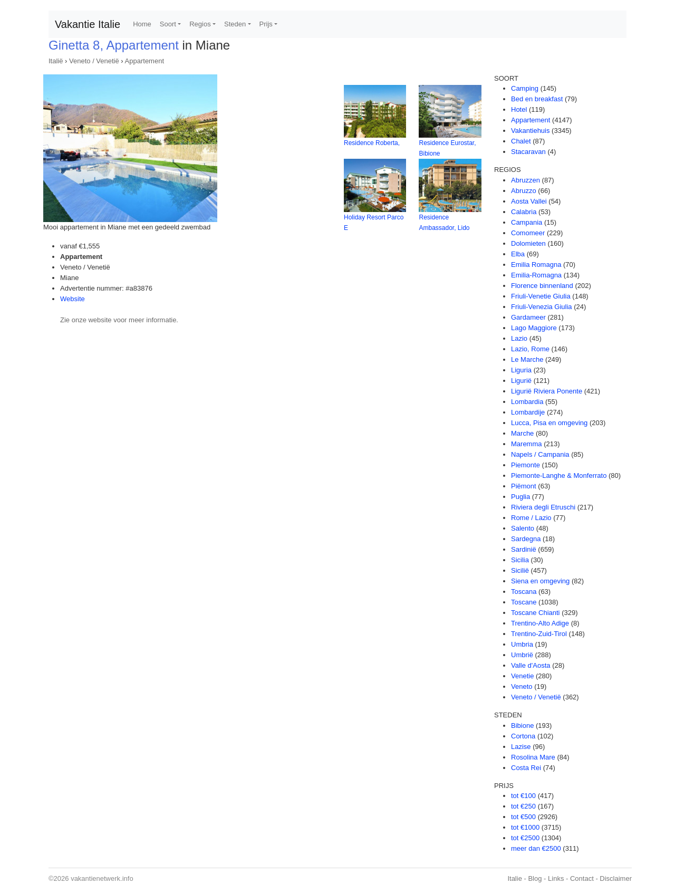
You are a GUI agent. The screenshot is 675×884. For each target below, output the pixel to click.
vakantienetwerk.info (102, 878)
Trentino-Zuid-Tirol (539, 634)
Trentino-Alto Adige (540, 623)
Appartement (144, 61)
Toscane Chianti (535, 613)
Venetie (522, 676)
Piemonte (525, 465)
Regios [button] (199, 24)
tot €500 (523, 817)
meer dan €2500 (536, 848)
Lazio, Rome (530, 349)
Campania (526, 222)
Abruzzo (523, 191)
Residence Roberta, (372, 143)
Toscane (523, 602)
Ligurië (521, 381)
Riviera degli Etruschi (543, 507)
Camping (524, 88)
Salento (522, 528)
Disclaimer (616, 878)
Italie (514, 878)
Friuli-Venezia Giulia (541, 307)
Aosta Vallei (529, 201)
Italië (56, 61)
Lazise (521, 747)
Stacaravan (528, 152)
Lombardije (528, 412)
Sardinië (523, 549)
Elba (518, 254)
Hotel (519, 109)
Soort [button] (168, 24)
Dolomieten (528, 243)
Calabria (523, 212)
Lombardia (527, 402)
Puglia (520, 497)
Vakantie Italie (87, 24)
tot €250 (523, 806)
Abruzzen (525, 180)
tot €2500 (525, 838)
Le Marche (527, 359)
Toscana (523, 591)
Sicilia (520, 560)
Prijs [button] (266, 24)
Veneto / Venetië (94, 61)
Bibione (522, 725)
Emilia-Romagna (536, 275)
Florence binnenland (542, 286)
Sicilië (520, 570)
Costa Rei (526, 768)
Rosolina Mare (533, 757)
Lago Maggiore (534, 328)
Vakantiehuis (530, 130)
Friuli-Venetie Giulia (541, 296)
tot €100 (523, 796)
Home (142, 24)
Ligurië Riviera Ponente (546, 391)
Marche (522, 433)
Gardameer (528, 317)
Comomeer (528, 233)
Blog (535, 878)
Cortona (523, 736)
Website (72, 299)
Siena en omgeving (540, 581)
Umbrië (522, 655)
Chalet (521, 141)
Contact (582, 878)
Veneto (522, 686)
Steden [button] (235, 24)
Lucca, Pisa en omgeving (549, 423)
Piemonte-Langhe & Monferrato (558, 475)
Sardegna (526, 539)
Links (556, 878)
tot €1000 (525, 827)
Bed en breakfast (537, 99)
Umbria (522, 644)
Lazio (519, 338)
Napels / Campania (540, 454)
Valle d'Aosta (531, 665)
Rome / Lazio (531, 518)
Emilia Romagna (536, 264)
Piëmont (523, 486)
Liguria (521, 370)
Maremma (526, 444)
